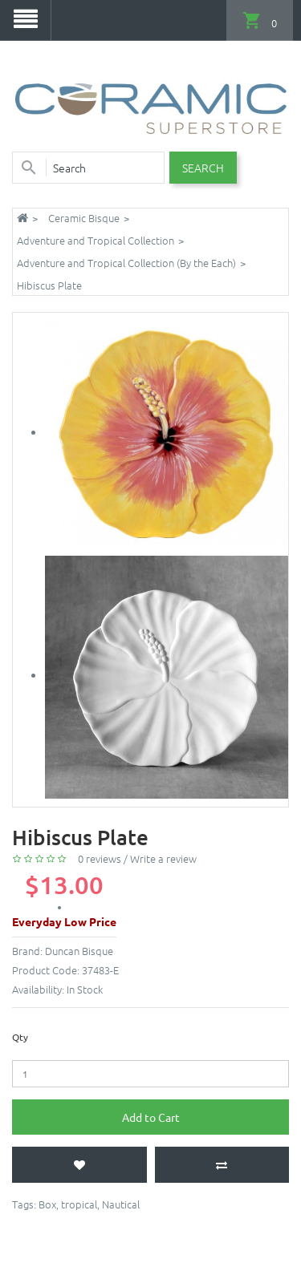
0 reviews (99, 858)
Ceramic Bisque (84, 217)
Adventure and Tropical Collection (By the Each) (126, 262)
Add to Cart (151, 1117)
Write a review (163, 858)
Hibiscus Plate (49, 285)
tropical (79, 1204)
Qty (20, 1036)
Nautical (121, 1204)
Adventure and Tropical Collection (95, 240)
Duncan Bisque (79, 950)
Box (47, 1204)
